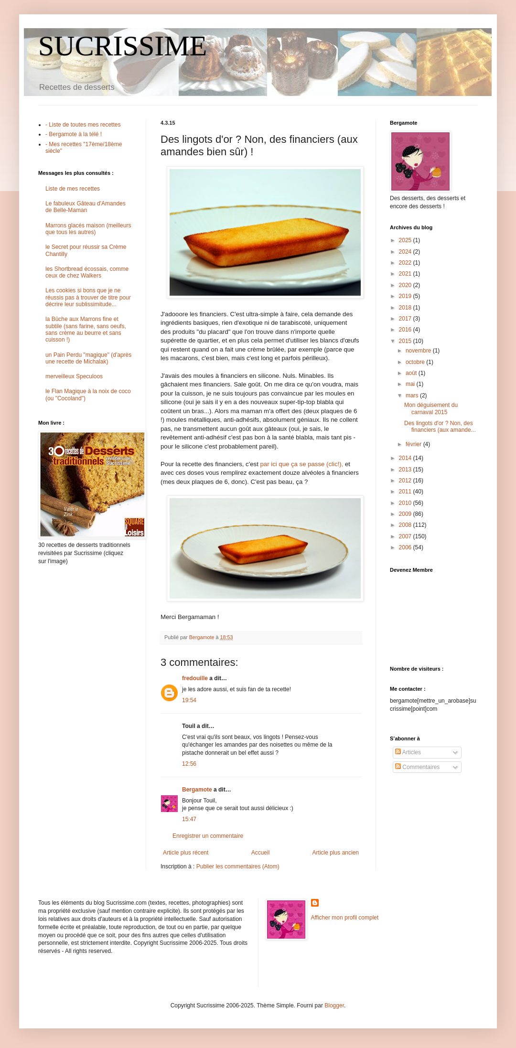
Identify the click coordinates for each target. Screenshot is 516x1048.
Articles (408, 752)
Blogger (334, 1005)
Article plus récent (185, 852)
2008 (406, 525)
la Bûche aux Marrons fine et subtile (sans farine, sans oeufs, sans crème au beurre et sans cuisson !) (85, 329)
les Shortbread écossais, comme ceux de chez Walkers (87, 272)
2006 (406, 547)
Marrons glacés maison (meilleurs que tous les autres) (88, 228)
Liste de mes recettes (72, 188)
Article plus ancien (335, 852)
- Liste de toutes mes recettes (82, 124)
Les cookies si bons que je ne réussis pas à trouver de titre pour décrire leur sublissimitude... (88, 297)
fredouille (195, 678)
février (414, 444)
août (412, 373)
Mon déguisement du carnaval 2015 (431, 408)
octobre (416, 362)
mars (413, 395)
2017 (406, 318)
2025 (406, 240)
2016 (406, 329)
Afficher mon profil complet (345, 917)
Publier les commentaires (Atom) (238, 866)
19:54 (189, 700)
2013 (406, 469)
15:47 (189, 819)
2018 (406, 307)
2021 (406, 273)
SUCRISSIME (122, 46)
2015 (406, 341)
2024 (406, 251)
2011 (406, 491)
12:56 (189, 763)
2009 (406, 514)
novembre (419, 350)
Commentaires (417, 767)
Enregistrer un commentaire (207, 836)
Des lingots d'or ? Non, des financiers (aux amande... (440, 426)
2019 (406, 296)
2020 (406, 285)
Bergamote (197, 789)
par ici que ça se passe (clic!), (302, 464)
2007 (406, 536)
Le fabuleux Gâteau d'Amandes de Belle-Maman (85, 207)
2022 (406, 262)
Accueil (260, 852)
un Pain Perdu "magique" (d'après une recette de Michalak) (88, 358)
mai (411, 384)
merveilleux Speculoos (74, 376)
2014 (406, 458)
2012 (406, 480)
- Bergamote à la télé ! (73, 134)
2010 (406, 503)
